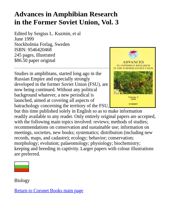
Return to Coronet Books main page (48, 190)
